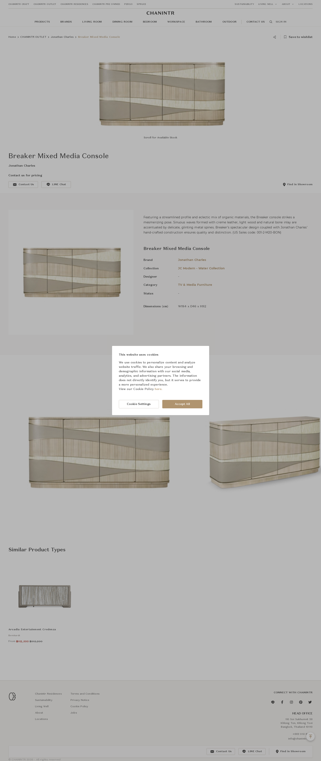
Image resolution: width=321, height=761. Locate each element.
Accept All (182, 404)
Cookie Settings (139, 404)
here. (159, 389)
